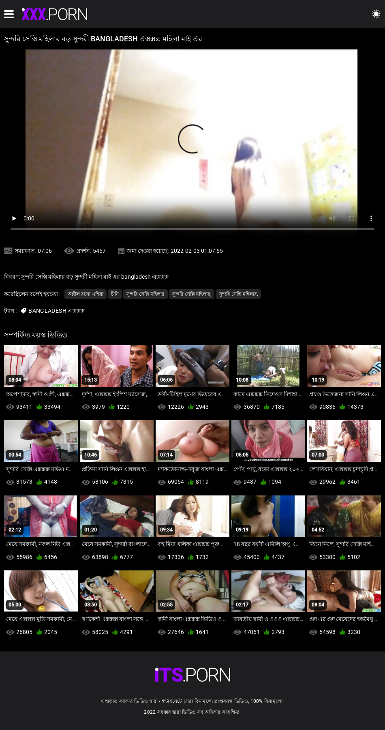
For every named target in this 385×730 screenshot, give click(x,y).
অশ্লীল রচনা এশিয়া (85, 294)
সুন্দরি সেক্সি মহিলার (145, 294)
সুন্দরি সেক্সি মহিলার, (191, 294)
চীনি (115, 294)
